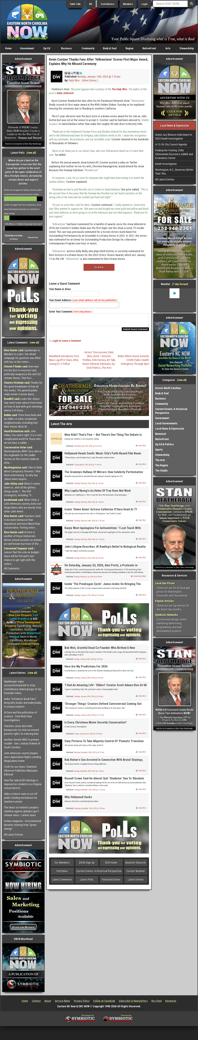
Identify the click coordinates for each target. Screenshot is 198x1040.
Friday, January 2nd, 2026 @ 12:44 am (88, 736)
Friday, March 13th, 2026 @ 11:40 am (87, 466)
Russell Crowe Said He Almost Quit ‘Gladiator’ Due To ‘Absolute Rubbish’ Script (104, 782)
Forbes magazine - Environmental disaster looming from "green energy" (22, 824)
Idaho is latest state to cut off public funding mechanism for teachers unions (20, 797)
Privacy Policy (82, 1001)
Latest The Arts (61, 426)
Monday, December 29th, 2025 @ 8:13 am (89, 754)
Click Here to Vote (14, 235)
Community (88, 48)
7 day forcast (180, 284)
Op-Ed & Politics (164, 444)
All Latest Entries (13, 834)
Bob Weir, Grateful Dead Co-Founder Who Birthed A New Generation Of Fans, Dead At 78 (100, 651)
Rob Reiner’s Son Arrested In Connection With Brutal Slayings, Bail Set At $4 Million (104, 763)
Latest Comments (62, 881)
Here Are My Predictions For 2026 (86, 668)
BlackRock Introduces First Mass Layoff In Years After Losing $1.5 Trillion (64, 361)
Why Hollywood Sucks (78, 799)
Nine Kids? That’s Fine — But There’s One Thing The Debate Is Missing (103, 438)
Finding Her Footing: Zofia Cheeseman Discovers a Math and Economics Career (174, 154)
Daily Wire (74, 80)
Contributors (107, 4)
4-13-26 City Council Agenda (171, 144)
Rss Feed (156, 1001)
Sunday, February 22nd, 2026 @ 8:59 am (89, 560)
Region (129, 48)
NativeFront (149, 48)
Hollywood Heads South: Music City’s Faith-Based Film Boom (103, 455)
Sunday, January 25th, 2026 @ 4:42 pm (88, 661)
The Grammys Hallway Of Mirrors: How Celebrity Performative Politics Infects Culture (104, 475)
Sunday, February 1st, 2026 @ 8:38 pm (88, 578)
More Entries (89, 80)
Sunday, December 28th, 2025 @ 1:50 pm (89, 773)
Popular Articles (164, 601)
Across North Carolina (168, 388)
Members (128, 4)
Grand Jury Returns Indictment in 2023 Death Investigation (173, 136)
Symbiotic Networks (166, 614)
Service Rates (62, 1001)
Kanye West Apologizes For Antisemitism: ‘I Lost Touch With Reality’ (103, 531)
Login (145, 4)
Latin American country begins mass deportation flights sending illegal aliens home (22, 757)
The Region (161, 465)
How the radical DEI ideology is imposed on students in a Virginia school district (22, 784)
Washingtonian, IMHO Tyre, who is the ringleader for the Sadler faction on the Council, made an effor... (22, 455)
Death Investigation (166, 163)
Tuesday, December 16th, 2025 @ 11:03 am (89, 792)
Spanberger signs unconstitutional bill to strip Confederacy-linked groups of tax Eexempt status (22, 687)
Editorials (105, 365)
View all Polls (33, 238)
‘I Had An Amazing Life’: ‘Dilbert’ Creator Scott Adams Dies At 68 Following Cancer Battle (106, 688)
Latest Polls (86, 881)
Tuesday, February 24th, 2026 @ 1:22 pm (89, 485)
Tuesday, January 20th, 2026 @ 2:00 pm (88, 698)
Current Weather (136, 873)
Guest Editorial (90, 365)
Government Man (139, 578)
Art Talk (111, 361)
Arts (168, 48)
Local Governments (166, 423)
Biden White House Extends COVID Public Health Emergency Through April (133, 361)
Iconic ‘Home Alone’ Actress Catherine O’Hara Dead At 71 (101, 511)
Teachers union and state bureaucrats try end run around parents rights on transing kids (21, 729)
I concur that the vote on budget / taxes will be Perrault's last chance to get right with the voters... (22, 556)
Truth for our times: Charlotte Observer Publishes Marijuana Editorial (20, 770)
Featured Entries (111, 881)
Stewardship (187, 48)
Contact (36, 1001)
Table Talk (75, 4)
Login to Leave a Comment (66, 342)
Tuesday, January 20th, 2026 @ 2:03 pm (88, 680)
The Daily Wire (119, 89)
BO (90, 4)
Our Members (62, 864)
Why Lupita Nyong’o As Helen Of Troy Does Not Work (98, 492)
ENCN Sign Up (87, 864)
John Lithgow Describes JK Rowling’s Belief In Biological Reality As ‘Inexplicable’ (105, 550)
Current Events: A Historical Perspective (99, 873)
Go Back (99, 267)
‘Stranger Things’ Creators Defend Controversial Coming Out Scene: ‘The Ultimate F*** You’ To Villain (103, 707)
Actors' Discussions (95, 354)
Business (66, 48)
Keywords (170, 1001)
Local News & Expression (169, 428)
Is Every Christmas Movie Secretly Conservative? (96, 724)
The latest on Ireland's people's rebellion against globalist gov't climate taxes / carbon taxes (21, 811)
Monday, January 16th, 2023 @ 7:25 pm (98, 76)
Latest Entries (136, 881)
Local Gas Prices (165, 583)
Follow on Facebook (104, 1001)
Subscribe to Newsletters (133, 1001)
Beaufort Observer (135, 864)
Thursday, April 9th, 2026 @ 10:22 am (88, 448)
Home (8, 48)
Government (27, 48)
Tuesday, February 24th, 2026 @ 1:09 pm (89, 504)
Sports (159, 449)
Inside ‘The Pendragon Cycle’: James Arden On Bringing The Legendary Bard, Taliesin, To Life (103, 587)
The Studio (161, 470)
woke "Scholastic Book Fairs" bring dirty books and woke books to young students (22, 702)
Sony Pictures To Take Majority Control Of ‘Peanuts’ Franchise (104, 743)
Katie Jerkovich (65, 93)
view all (31, 152)
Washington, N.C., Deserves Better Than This (174, 171)
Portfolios (62, 873)
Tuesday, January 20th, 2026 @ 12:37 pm (89, 717)
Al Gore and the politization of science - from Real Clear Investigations (20, 716)
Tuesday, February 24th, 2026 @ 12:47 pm (89, 522)
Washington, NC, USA (175, 299)
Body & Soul (110, 48)
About (47, 1001)
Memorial (160, 433)
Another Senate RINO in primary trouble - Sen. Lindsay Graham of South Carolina (22, 743)
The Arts (106, 369)
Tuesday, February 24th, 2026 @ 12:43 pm (89, 541)
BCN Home (111, 864)
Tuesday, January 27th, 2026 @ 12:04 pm (89, 597)
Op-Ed (46, 48)
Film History (98, 361)
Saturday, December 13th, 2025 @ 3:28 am (89, 810)
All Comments (11, 568)
